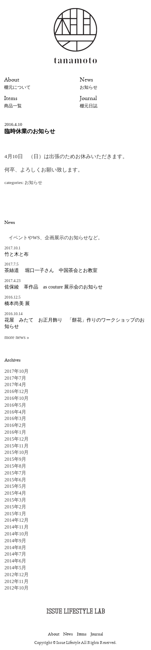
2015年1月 (15, 513)
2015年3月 (15, 500)
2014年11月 (16, 527)
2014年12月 (16, 520)
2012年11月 (16, 581)
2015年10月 (16, 452)
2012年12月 (16, 574)
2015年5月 (15, 486)
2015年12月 (16, 439)
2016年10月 (16, 398)
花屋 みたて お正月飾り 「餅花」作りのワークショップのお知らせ (74, 323)
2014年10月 (16, 534)
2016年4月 (15, 412)
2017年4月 (15, 384)
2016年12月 (16, 391)
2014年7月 (15, 554)
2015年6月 (15, 480)
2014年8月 (15, 547)
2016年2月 (15, 425)
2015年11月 (16, 446)
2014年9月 (15, 540)
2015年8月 (15, 466)
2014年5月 (15, 568)
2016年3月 (15, 418)
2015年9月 (15, 459)
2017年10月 (16, 371)
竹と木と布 (16, 254)
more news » (16, 337)
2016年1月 (15, 432)
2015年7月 (15, 473)
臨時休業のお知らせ (29, 131)
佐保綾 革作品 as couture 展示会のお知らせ (53, 287)
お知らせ (33, 182)
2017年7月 (15, 378)
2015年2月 (15, 507)
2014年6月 (15, 561)
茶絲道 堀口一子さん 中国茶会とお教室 (50, 270)
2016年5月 (15, 405)
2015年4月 (15, 493)
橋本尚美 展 (17, 303)
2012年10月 (16, 588)
